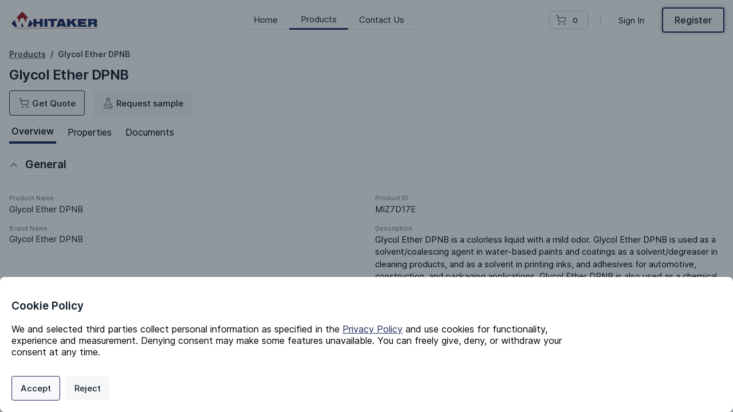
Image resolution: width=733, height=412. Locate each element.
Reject (87, 388)
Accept (36, 388)
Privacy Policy (372, 329)
